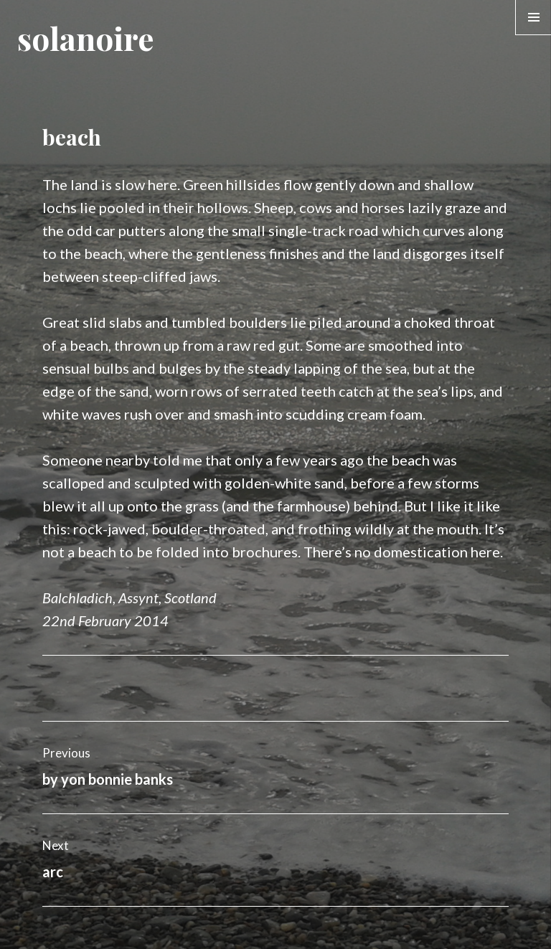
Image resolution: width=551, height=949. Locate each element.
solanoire (85, 37)
